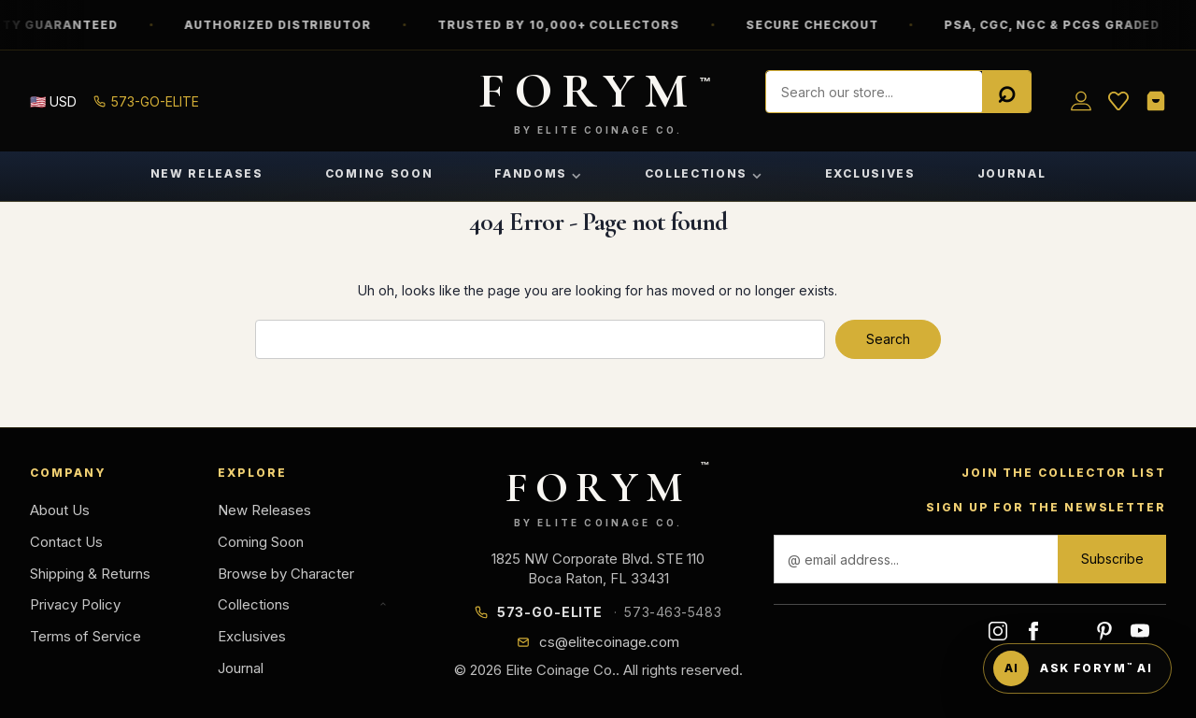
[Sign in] (1081, 101)
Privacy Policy (75, 604)
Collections (704, 173)
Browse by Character (286, 573)
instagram (998, 631)
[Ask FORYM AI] (1077, 668)
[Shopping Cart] (1156, 101)
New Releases (206, 173)
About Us (60, 510)
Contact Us (66, 542)
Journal (1011, 173)
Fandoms (538, 173)
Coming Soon (379, 173)
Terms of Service (85, 636)
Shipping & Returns (90, 573)
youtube (1140, 631)
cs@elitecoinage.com (609, 642)
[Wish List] (1118, 101)
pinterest (1104, 631)
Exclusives (870, 173)
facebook (1033, 631)
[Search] (1006, 92)
